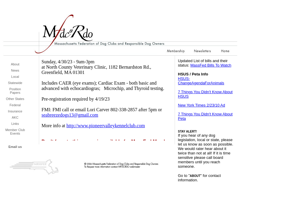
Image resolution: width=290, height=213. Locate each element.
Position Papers (15, 90)
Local (15, 76)
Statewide (15, 83)
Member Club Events (15, 131)
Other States (15, 99)
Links (15, 123)
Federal (14, 105)
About (15, 64)
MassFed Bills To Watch (210, 65)
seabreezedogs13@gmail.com (70, 114)
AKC (15, 117)
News (15, 70)
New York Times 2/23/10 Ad (201, 105)
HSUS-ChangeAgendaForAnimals (201, 80)
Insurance (15, 111)
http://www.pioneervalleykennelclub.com (105, 125)
